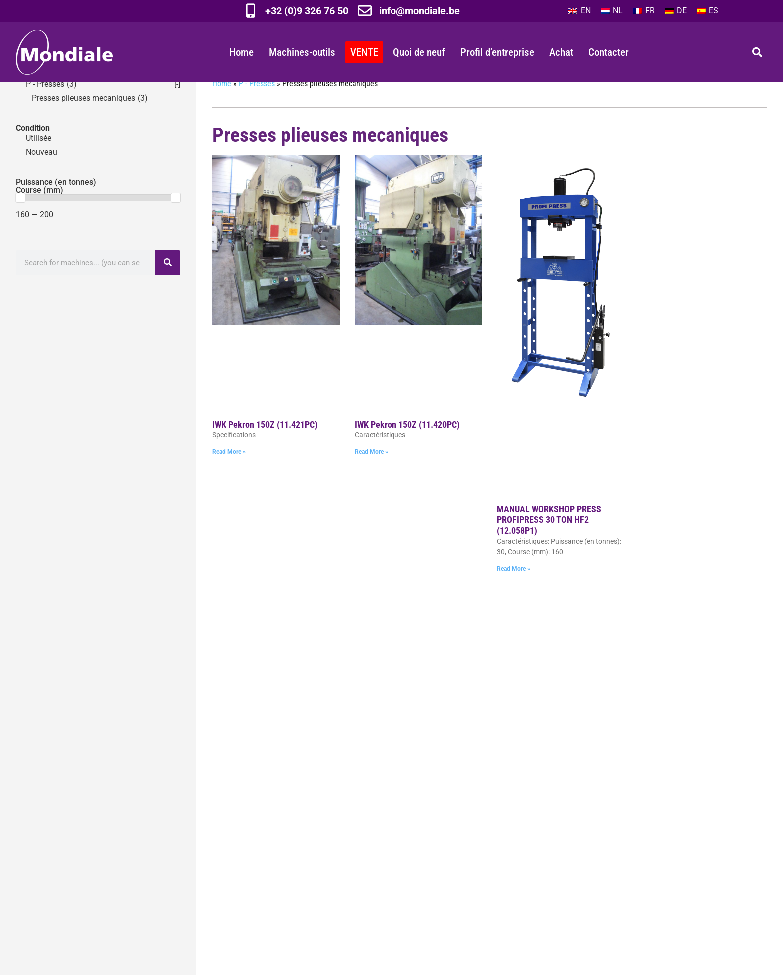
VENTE (364, 52)
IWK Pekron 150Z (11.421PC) (265, 444)
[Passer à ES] (707, 11)
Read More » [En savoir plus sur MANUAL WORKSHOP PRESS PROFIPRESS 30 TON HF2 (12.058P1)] (513, 588)
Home (241, 52)
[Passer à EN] (579, 11)
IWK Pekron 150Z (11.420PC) (407, 444)
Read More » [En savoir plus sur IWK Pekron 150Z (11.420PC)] (371, 471)
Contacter (608, 52)
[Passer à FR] (643, 11)
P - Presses (257, 103)
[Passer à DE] (676, 11)
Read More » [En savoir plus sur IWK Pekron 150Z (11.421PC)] (229, 471)
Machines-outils (302, 52)
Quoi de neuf (419, 52)
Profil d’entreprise (497, 52)
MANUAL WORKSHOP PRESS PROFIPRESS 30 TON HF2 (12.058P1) (549, 540)
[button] (757, 52)
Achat (561, 52)
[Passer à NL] (612, 11)
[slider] (20, 218)
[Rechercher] (167, 282)
